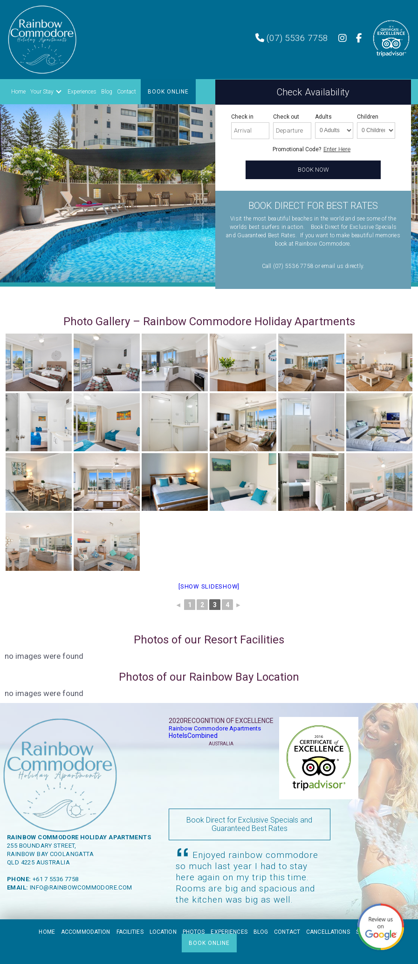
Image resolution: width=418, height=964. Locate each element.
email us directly (342, 266)
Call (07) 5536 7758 (288, 266)
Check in (242, 117)
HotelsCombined (193, 735)
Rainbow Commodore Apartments (215, 728)
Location (163, 932)
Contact (126, 91)
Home (18, 91)
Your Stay (42, 91)
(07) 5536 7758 (291, 38)
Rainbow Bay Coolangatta (50, 853)
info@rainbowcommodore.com (81, 887)
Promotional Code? (297, 149)
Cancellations (328, 932)
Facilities (130, 932)
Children (367, 117)
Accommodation (85, 932)
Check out (286, 117)
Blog (106, 91)
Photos (194, 932)
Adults (323, 117)
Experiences (82, 91)
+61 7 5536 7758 (56, 879)
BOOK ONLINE (168, 91)
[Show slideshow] (209, 586)
